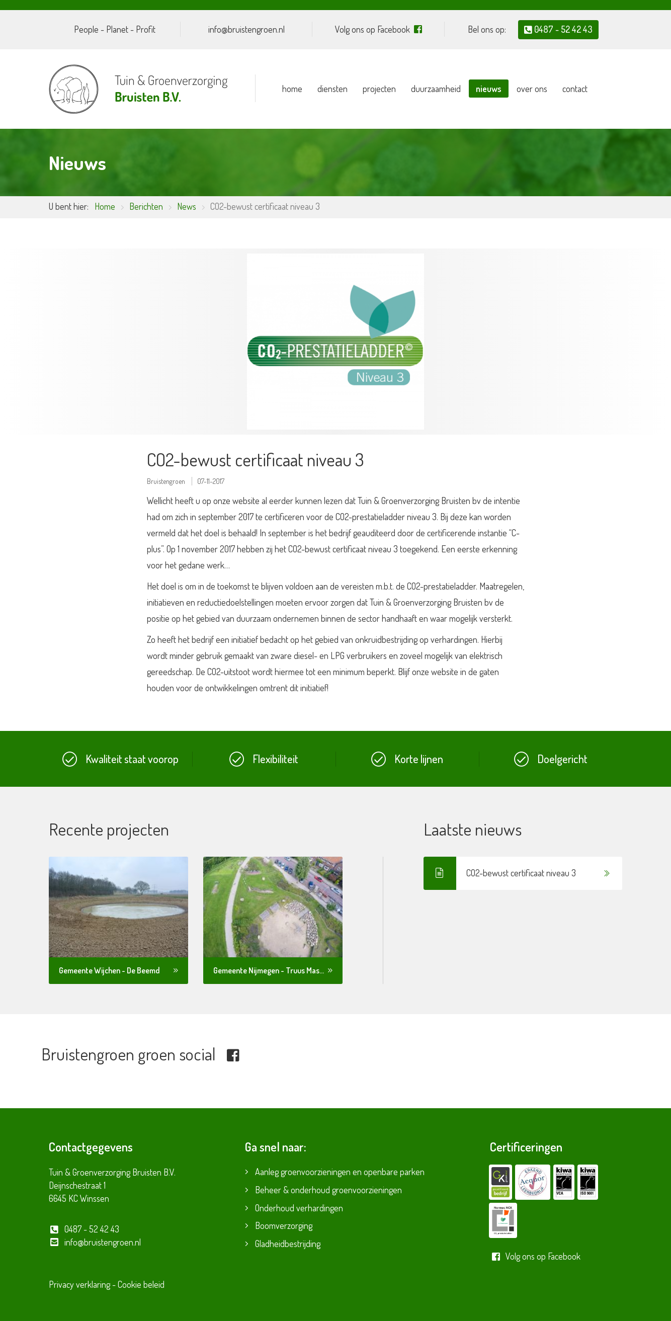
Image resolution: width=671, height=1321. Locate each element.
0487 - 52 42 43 (558, 29)
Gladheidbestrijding (287, 1243)
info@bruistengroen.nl (95, 1242)
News (186, 206)
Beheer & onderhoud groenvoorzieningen (328, 1189)
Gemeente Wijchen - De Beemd (109, 970)
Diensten (332, 88)
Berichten (146, 206)
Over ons (532, 88)
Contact (575, 88)
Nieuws (488, 88)
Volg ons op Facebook (535, 1256)
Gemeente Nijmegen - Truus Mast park (276, 970)
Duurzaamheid (436, 88)
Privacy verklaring (79, 1284)
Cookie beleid (141, 1284)
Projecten (379, 88)
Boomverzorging (283, 1225)
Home (292, 88)
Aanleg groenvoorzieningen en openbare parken (340, 1171)
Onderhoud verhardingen (299, 1207)
